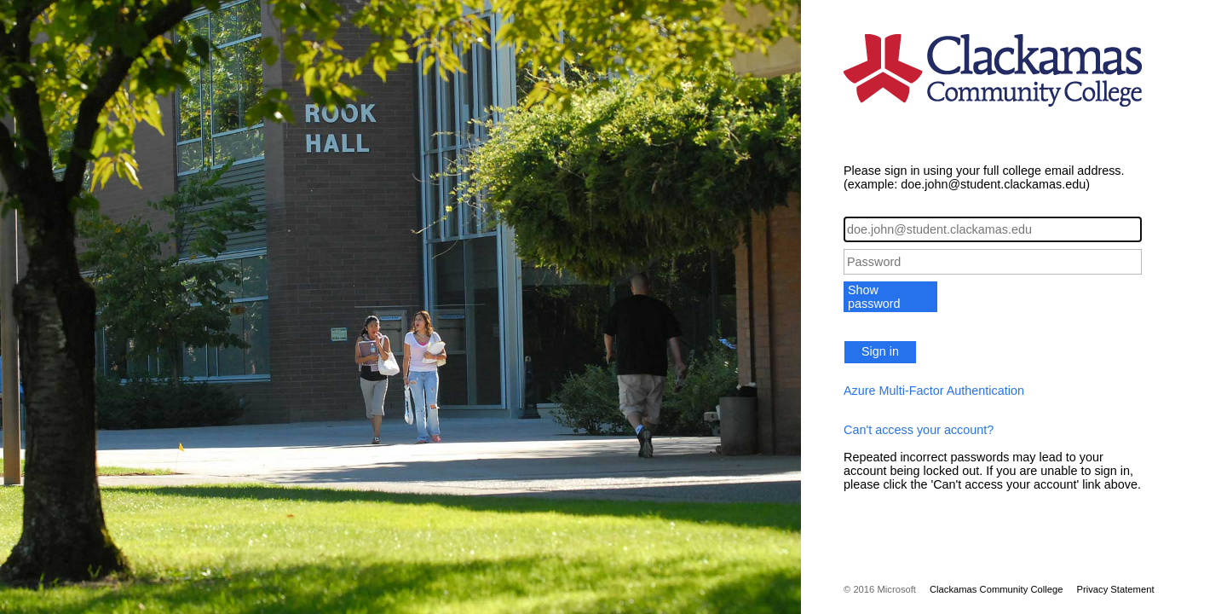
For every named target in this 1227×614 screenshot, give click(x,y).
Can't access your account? (919, 430)
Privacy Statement (1115, 589)
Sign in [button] (880, 351)
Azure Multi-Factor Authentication (934, 390)
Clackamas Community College (996, 589)
